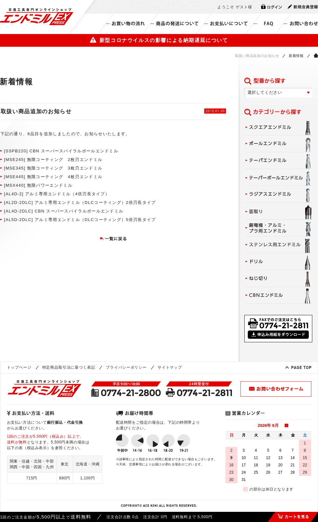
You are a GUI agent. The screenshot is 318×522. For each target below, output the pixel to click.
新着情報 (296, 56)
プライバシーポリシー (126, 367)
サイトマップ (170, 367)
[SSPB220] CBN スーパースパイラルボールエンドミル (61, 151)
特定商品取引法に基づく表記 (68, 367)
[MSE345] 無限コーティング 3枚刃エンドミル (53, 168)
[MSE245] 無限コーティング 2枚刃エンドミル (53, 159)
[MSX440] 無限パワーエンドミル (38, 185)
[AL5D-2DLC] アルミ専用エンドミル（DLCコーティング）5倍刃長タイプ (80, 219)
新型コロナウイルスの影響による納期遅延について (159, 40)
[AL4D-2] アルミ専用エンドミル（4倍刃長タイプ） (57, 193)
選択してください (264, 92)
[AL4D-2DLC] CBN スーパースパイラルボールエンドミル (64, 211)
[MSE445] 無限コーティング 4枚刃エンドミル (53, 176)
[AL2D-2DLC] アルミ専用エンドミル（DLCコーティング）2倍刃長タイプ (80, 202)
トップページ (19, 367)
